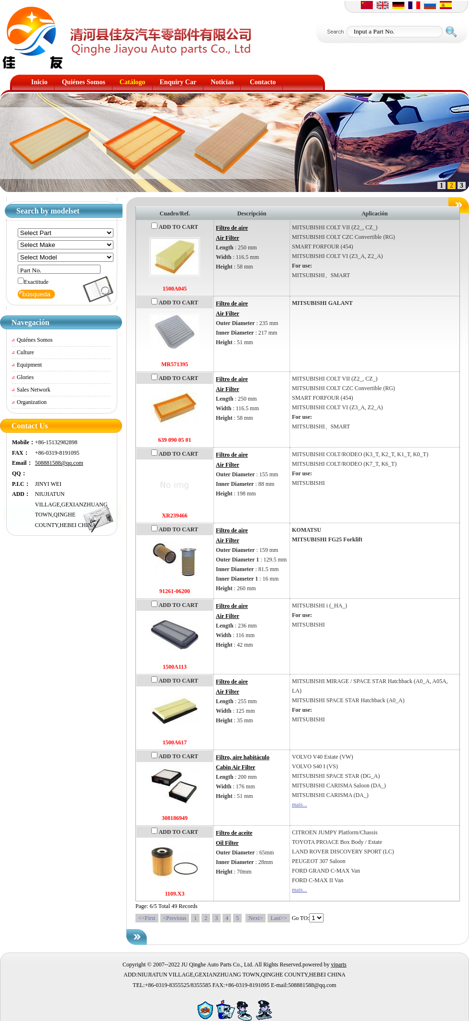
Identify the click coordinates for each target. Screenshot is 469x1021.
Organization (31, 402)
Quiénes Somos (35, 340)
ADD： (21, 494)
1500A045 (175, 288)
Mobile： (23, 442)
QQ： (19, 473)
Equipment (29, 364)
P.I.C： (21, 484)
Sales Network (33, 389)
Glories (25, 377)
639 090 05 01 (174, 440)
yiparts (338, 964)
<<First (147, 918)
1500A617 (175, 742)
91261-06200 (174, 591)
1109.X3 (174, 893)
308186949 (175, 818)
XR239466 (174, 515)
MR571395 (174, 364)
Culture (25, 352)
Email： (22, 463)
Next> (255, 918)
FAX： (20, 452)
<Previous (175, 918)
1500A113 (175, 666)
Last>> (278, 918)
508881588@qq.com (59, 463)
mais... (299, 804)
